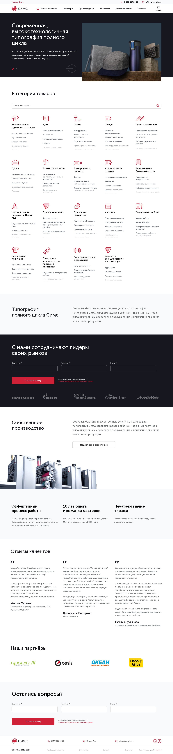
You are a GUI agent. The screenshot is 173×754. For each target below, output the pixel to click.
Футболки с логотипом (22, 133)
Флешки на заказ (50, 218)
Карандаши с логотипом (147, 130)
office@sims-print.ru (153, 2)
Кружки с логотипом (114, 137)
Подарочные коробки (114, 231)
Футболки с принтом (21, 265)
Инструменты (80, 130)
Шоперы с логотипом (21, 178)
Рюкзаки (15, 191)
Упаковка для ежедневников (142, 178)
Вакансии (106, 750)
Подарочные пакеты (114, 222)
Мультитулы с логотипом (85, 145)
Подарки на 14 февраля (84, 221)
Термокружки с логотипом (117, 145)
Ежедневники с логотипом (147, 192)
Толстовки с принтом (21, 273)
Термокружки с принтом (23, 269)
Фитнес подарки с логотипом (82, 278)
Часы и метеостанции (53, 130)
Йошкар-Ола (18, 2)
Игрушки (46, 143)
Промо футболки (19, 142)
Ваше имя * (17, 363)
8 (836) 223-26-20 (131, 2)
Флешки (77, 177)
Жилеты (15, 150)
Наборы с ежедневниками (147, 188)
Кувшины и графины (113, 141)
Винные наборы (142, 218)
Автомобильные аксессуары (81, 136)
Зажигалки (109, 181)
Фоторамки (48, 135)
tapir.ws (158, 750)
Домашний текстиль (52, 147)
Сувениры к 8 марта (83, 229)
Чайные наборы (112, 150)
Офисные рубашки (20, 146)
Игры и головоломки (83, 141)
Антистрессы (111, 194)
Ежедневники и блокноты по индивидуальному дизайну (54, 224)
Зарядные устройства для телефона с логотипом (85, 189)
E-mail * (113, 363)
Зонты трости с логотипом (50, 191)
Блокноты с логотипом (146, 184)
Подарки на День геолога (85, 233)
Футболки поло (19, 137)
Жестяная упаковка (113, 226)
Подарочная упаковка (114, 218)
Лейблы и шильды (113, 272)
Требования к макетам (55, 750)
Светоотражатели (113, 185)
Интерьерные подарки (53, 139)
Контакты (128, 750)
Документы (83, 750)
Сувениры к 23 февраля (84, 225)
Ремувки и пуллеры (113, 276)
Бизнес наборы (142, 222)
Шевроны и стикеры (114, 280)
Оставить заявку (33, 380)
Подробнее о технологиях (94, 445)
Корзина (158, 8)
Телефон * (65, 363)
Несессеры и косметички (23, 174)
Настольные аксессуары (116, 177)
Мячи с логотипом (82, 266)
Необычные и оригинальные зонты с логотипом (53, 176)
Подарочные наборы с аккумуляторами (146, 234)
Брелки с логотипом (114, 190)
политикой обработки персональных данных (75, 381)
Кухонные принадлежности (112, 131)
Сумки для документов (22, 187)
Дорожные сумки (19, 183)
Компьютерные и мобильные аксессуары (84, 182)
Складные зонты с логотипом (51, 184)
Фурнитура (110, 267)
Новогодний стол (19, 230)
